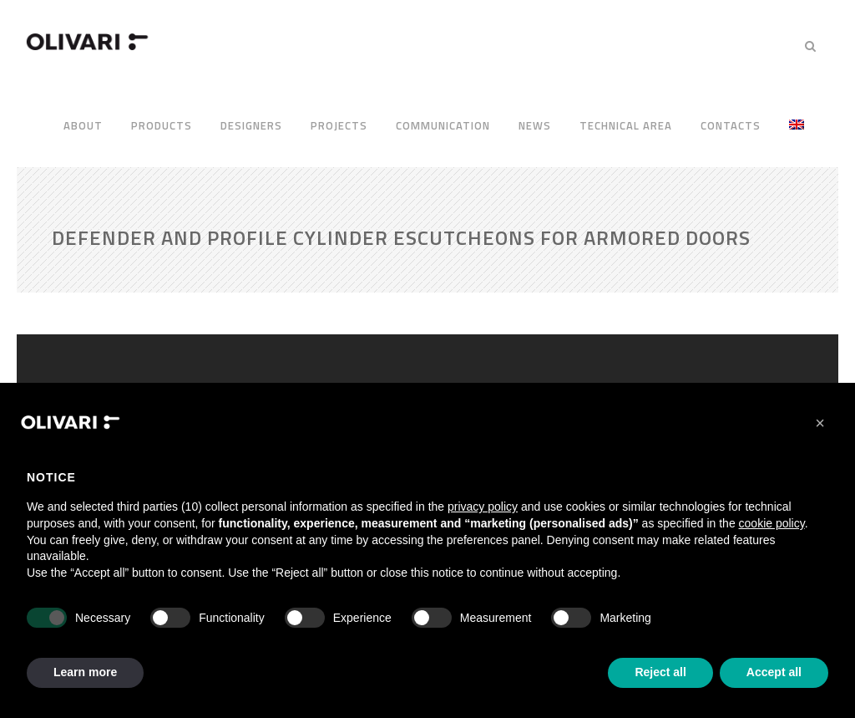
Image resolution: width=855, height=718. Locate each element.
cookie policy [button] (772, 523)
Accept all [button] (774, 672)
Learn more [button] (85, 672)
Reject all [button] (660, 672)
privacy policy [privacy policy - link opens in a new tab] (483, 506)
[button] (820, 423)
